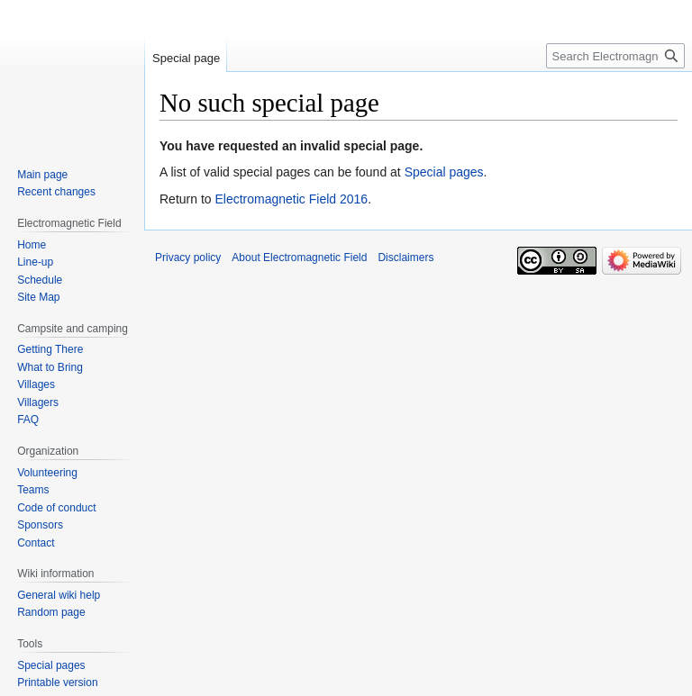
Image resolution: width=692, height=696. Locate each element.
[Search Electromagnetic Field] (615, 55)
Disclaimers (405, 257)
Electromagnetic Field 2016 (291, 199)
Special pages (444, 172)
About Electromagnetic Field (299, 257)
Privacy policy (188, 257)
